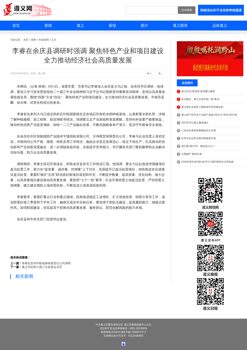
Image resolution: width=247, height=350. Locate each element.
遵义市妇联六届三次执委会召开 (42, 267)
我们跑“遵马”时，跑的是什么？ (196, 146)
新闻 (33, 39)
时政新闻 (44, 39)
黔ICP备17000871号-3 (133, 332)
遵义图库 (180, 25)
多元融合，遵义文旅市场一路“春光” (198, 99)
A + (149, 73)
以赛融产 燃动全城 (189, 154)
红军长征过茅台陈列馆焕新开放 (196, 138)
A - (160, 73)
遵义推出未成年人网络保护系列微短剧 (200, 107)
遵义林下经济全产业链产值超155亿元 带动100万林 (207, 115)
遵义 (80, 25)
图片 (144, 25)
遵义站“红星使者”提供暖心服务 (196, 91)
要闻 (48, 25)
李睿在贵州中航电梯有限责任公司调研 (46, 263)
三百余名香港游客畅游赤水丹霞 (196, 130)
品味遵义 (219, 25)
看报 (112, 25)
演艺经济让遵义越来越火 (193, 122)
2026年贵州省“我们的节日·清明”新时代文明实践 (205, 162)
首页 (16, 25)
